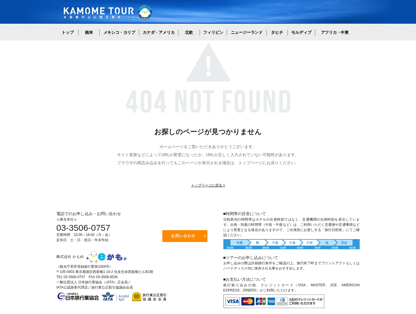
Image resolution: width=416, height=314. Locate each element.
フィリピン (213, 32)
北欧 (189, 32)
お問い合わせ (185, 236)
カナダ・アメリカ (158, 32)
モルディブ (301, 32)
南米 (89, 32)
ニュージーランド (247, 32)
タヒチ (277, 32)
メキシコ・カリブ (119, 32)
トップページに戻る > (208, 185)
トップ (68, 32)
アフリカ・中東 (335, 32)
